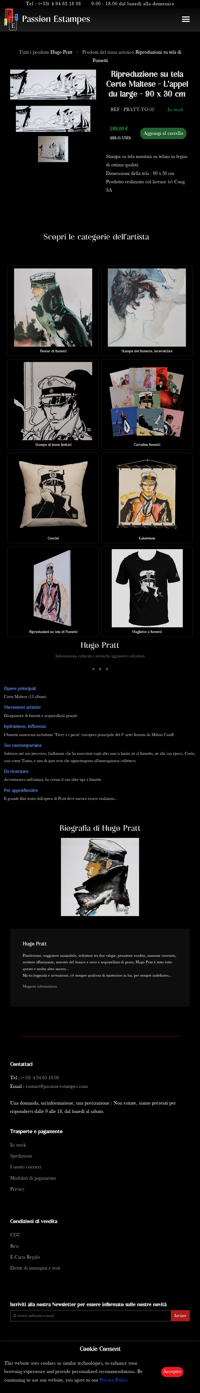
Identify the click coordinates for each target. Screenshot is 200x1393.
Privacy (17, 1189)
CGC (15, 1235)
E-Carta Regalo (25, 1257)
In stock (18, 1145)
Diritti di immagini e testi (35, 1268)
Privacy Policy (114, 1380)
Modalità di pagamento (33, 1178)
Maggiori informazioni (40, 987)
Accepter (172, 1371)
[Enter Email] (90, 1315)
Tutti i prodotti (46, 52)
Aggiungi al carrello (163, 133)
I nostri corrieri (25, 1167)
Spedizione (21, 1156)
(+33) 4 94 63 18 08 (59, 4)
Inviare (180, 1316)
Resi (14, 1246)
